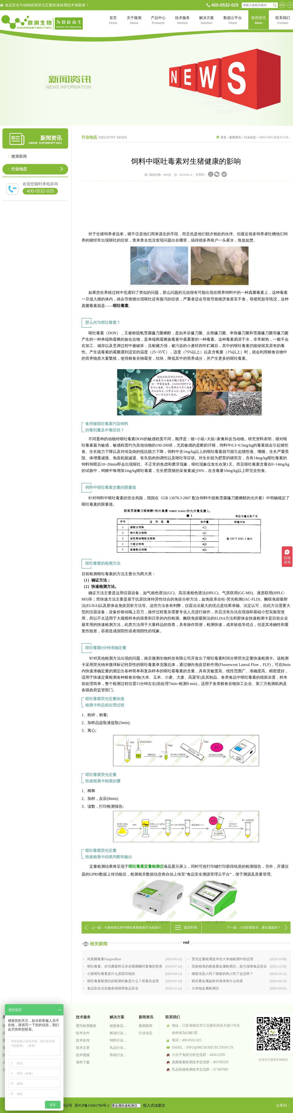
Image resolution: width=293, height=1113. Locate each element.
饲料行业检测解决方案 (118, 1040)
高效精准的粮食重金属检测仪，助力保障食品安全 (239, 992)
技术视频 (83, 1055)
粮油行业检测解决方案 (118, 1033)
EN (282, 5)
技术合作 (83, 1033)
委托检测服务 (86, 1026)
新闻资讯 (235, 137)
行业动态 (19, 169)
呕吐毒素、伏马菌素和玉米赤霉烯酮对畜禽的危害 (134, 992)
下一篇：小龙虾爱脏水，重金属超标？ (254, 933)
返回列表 (190, 933)
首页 (223, 137)
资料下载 (83, 1062)
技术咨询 (83, 1040)
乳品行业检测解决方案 (118, 1048)
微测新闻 (19, 156)
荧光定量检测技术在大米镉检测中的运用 (239, 985)
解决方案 (117, 1017)
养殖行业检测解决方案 (118, 1055)
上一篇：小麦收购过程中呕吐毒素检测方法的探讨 (126, 933)
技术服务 (83, 1017)
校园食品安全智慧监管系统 (118, 1026)
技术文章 (83, 1048)
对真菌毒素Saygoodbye (134, 985)
